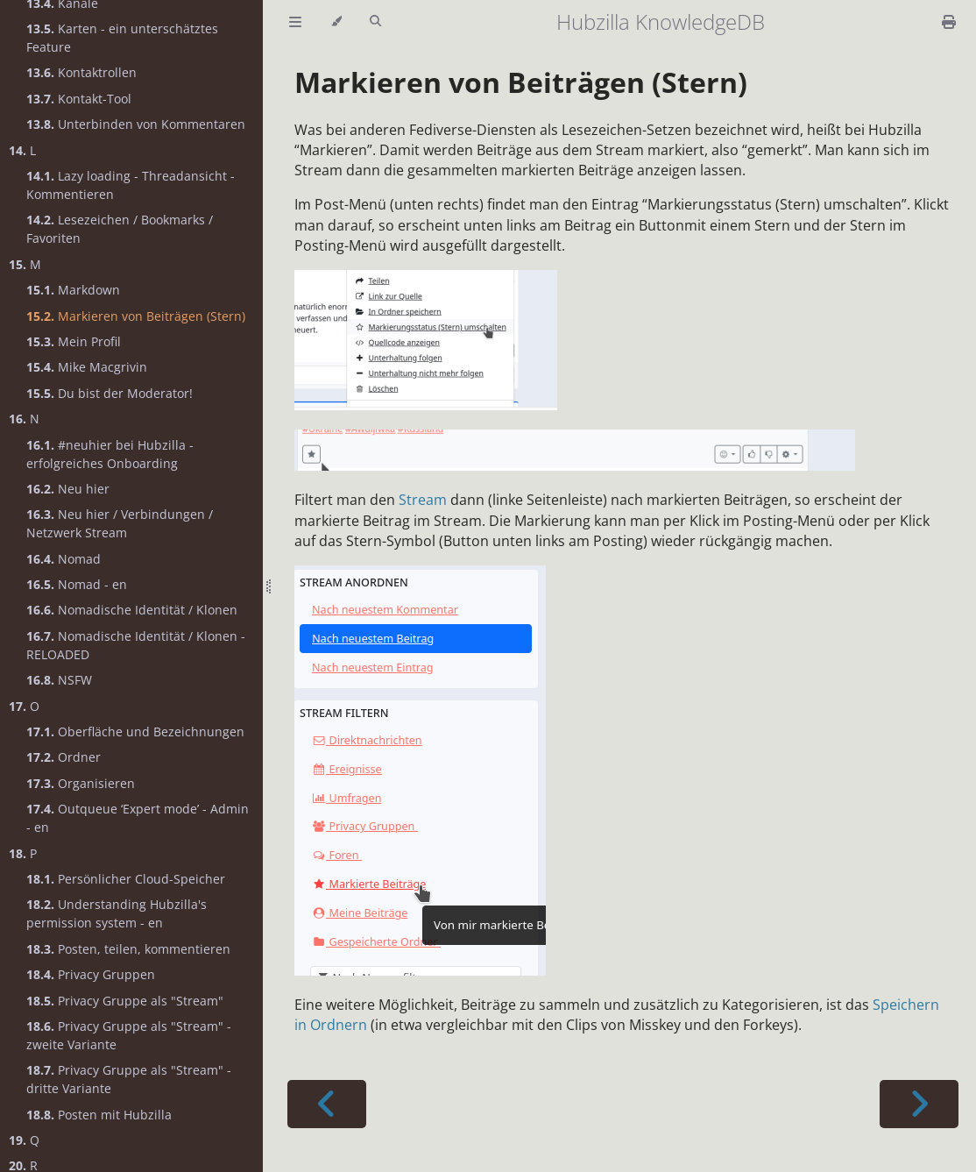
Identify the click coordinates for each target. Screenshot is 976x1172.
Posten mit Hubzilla (99, 1114)
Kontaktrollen (81, 72)
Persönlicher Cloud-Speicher (125, 878)
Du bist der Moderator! (109, 393)
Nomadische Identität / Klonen (131, 609)
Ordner (63, 757)
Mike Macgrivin (86, 367)
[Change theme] (336, 22)
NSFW (59, 679)
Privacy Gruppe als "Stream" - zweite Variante (128, 1035)
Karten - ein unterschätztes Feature (122, 37)
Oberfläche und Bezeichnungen (135, 731)
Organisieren (80, 783)
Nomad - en (76, 584)
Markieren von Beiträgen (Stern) (135, 316)
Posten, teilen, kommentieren (128, 949)
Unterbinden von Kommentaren (135, 124)
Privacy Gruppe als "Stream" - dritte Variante (128, 1079)
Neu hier (68, 488)
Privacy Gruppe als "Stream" (124, 1000)
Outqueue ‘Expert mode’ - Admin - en (137, 817)
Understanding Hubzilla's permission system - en (116, 913)
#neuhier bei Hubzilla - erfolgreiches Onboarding (110, 454)
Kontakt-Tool (78, 98)
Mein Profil (73, 341)
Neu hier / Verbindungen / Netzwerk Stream (119, 523)
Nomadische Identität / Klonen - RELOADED (135, 645)
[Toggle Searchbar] (375, 22)
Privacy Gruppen (90, 974)
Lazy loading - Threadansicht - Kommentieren (130, 184)
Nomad (63, 558)
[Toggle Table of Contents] (295, 22)
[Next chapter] (919, 1104)
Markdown (73, 289)
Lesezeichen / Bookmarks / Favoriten (119, 228)
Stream (423, 499)
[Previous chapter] (326, 1104)
